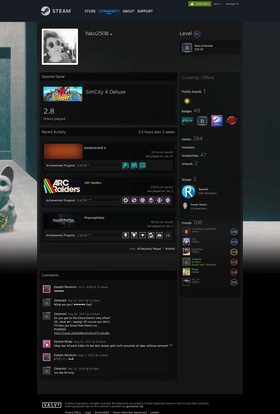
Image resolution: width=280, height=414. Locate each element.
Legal (88, 412)
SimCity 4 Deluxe (106, 92)
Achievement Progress (60, 165)
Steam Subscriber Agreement (130, 412)
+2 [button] (168, 235)
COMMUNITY (109, 11)
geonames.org (134, 406)
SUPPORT (145, 11)
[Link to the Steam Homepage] (59, 14)
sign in (216, 3)
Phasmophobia (94, 217)
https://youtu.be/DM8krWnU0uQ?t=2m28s (81, 333)
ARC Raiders (92, 182)
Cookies (154, 412)
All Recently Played (149, 248)
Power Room (199, 204)
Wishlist (170, 248)
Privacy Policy (73, 412)
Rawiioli (203, 189)
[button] (210, 33)
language (230, 3)
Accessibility (102, 412)
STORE (90, 11)
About (128, 11)
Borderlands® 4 (95, 148)
